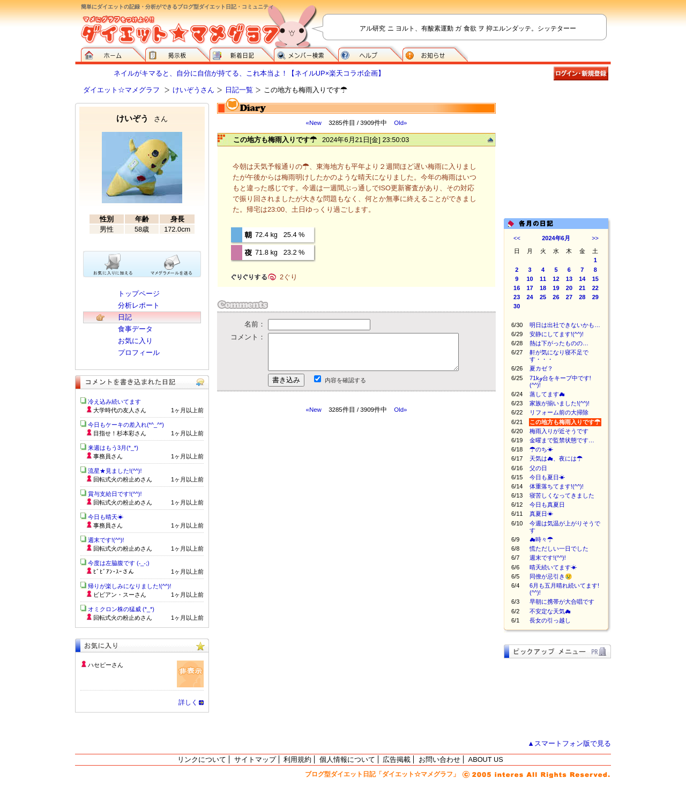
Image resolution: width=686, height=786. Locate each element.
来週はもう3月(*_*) (113, 447)
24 (530, 297)
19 (556, 288)
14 (582, 279)
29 (595, 297)
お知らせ (435, 54)
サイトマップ (255, 759)
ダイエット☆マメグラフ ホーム (113, 54)
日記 (125, 317)
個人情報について (347, 759)
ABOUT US (485, 759)
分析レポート (139, 305)
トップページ (139, 294)
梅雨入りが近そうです (559, 431)
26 (556, 297)
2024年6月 (556, 238)
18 (543, 288)
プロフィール (139, 352)
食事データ (135, 329)
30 (516, 306)
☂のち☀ (541, 449)
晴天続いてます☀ (553, 567)
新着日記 (242, 54)
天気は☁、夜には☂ (556, 458)
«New (313, 123)
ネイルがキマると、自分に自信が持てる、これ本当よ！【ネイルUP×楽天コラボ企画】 (249, 73)
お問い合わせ (439, 759)
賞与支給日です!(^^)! (119, 494)
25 (543, 297)
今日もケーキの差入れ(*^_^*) (126, 424)
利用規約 (297, 759)
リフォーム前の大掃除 (559, 412)
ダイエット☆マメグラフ (121, 90)
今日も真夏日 (547, 504)
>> (595, 238)
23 (516, 297)
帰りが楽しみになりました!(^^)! (130, 586)
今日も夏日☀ (547, 477)
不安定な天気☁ (550, 611)
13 (569, 279)
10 (530, 279)
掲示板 (177, 54)
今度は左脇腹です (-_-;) (119, 563)
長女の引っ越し (550, 620)
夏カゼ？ (541, 368)
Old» (400, 123)
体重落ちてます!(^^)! (557, 486)
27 (569, 297)
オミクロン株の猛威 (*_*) (121, 609)
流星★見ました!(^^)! (115, 471)
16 (516, 288)
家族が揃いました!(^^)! (560, 403)
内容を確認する (345, 380)
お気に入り (135, 341)
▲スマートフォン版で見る (569, 743)
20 (569, 288)
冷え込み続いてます (114, 401)
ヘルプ (370, 54)
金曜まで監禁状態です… (562, 440)
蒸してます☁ (547, 394)
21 (582, 288)
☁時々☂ (541, 539)
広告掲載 (397, 759)
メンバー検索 (306, 54)
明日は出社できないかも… (565, 325)
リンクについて (201, 759)
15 (595, 279)
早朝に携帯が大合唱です (562, 601)
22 (595, 288)
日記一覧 (239, 90)
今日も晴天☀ (105, 517)
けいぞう (142, 118)
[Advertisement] (318, 510)
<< (516, 238)
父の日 (538, 468)
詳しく (188, 702)
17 (530, 288)
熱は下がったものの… (559, 343)
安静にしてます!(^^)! (557, 334)
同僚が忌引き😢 (551, 576)
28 (582, 297)
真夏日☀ (541, 513)
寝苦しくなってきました (562, 495)
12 (556, 279)
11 (543, 279)
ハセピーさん (105, 665)
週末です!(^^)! (548, 557)
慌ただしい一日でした (559, 548)
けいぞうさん (193, 90)
